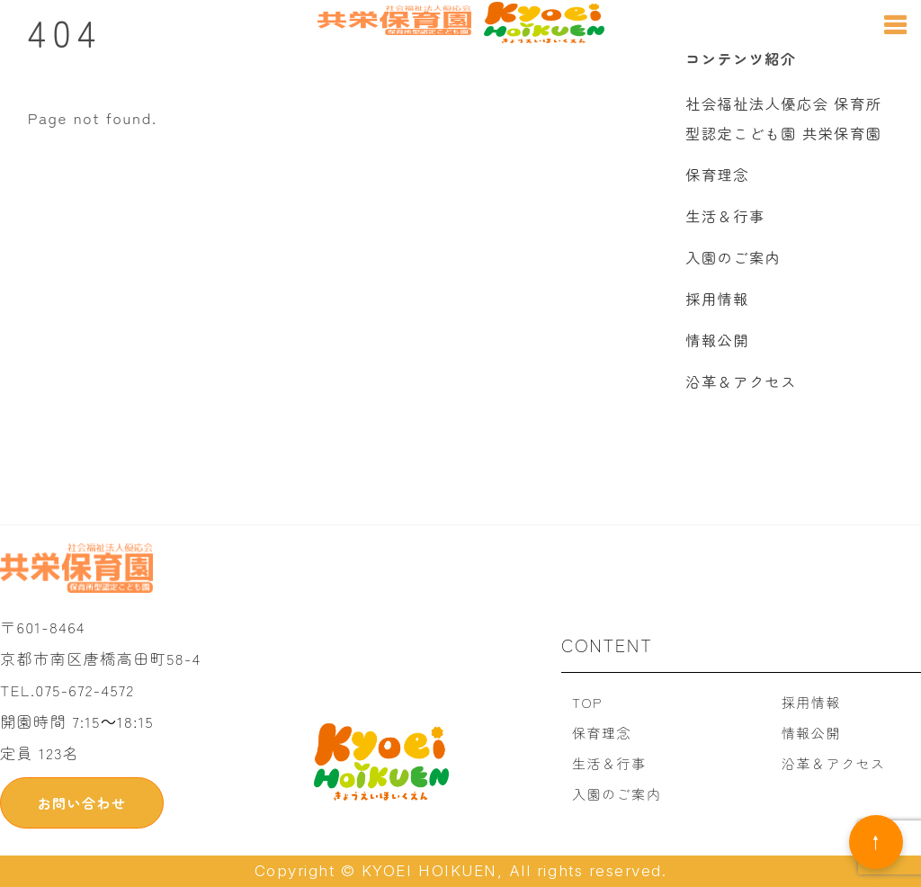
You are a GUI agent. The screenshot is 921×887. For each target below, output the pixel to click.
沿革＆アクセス (741, 381)
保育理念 (717, 174)
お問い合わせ (81, 802)
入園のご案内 (733, 257)
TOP (587, 702)
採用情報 (717, 298)
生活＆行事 (725, 216)
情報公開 (717, 340)
